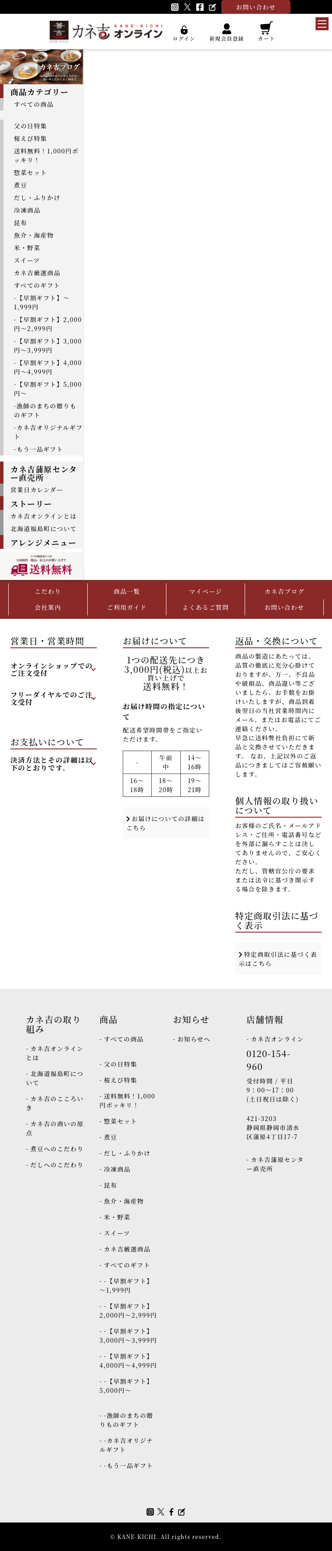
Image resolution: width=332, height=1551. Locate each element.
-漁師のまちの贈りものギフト (45, 410)
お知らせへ (194, 1039)
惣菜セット (30, 172)
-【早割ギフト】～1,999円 (42, 302)
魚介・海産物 (34, 235)
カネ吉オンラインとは (43, 516)
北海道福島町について (43, 528)
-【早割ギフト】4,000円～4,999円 (48, 367)
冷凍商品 (27, 210)
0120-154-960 (268, 1060)
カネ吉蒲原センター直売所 (275, 1164)
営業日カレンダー (36, 489)
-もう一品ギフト (38, 449)
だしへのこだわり (56, 1164)
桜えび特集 (30, 138)
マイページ (205, 591)
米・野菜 (27, 247)
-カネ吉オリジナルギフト (48, 432)
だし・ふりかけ (37, 197)
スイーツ (27, 260)
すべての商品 (34, 104)
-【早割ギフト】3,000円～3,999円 (48, 345)
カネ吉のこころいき (55, 1103)
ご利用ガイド (127, 607)
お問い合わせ (284, 607)
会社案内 (48, 607)
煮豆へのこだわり (56, 1148)
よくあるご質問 (205, 607)
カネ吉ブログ (284, 591)
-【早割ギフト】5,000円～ (48, 389)
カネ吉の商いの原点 (55, 1128)
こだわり (48, 591)
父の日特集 (30, 125)
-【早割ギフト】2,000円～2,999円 (48, 324)
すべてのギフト (37, 285)
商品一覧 (126, 591)
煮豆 (20, 185)
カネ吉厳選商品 (37, 272)
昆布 (20, 222)
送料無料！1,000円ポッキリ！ (46, 155)
